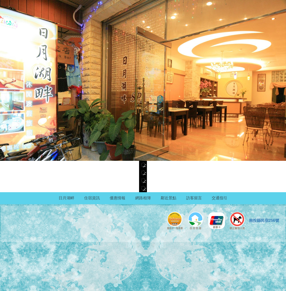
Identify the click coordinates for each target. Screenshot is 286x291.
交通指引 (219, 198)
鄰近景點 (168, 198)
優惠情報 (117, 198)
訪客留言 (194, 198)
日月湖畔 (66, 198)
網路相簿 (143, 198)
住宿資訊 (92, 198)
